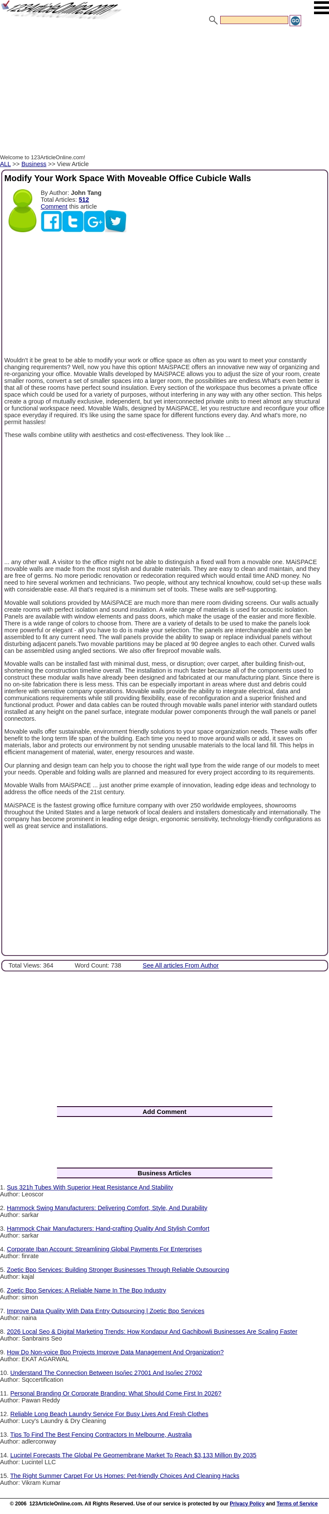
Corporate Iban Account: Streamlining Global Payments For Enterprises (104, 1249)
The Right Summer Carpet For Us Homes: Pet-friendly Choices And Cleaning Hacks (124, 1475)
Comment (54, 206)
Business (33, 164)
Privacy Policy (247, 1504)
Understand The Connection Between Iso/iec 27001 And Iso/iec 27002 (106, 1372)
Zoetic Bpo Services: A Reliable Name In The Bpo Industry (86, 1290)
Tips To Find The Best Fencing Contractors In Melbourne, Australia (101, 1434)
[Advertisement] (164, 91)
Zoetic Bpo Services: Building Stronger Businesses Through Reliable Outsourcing (118, 1269)
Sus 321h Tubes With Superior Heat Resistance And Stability (90, 1187)
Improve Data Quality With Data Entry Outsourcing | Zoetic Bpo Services (105, 1311)
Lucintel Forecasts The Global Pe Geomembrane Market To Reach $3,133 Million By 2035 (133, 1455)
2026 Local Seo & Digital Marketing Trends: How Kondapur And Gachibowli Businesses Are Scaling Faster (152, 1331)
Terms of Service (297, 1504)
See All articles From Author (181, 965)
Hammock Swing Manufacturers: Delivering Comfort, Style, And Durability (107, 1208)
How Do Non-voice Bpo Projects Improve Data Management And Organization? (115, 1352)
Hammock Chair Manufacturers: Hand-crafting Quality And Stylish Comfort (108, 1228)
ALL (5, 164)
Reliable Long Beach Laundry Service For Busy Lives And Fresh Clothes (109, 1414)
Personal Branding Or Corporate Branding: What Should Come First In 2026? (115, 1393)
